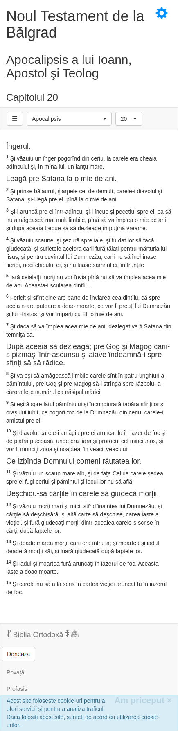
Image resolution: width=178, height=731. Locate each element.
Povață (16, 672)
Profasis (17, 689)
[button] (69, 119)
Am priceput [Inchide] (143, 700)
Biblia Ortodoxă (43, 634)
